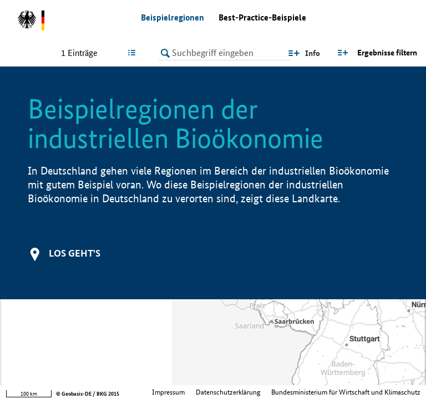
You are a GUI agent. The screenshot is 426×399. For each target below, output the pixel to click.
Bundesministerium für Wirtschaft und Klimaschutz (345, 392)
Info (312, 53)
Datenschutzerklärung (228, 392)
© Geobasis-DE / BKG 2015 (87, 394)
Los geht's (74, 253)
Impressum (168, 392)
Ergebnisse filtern (387, 53)
